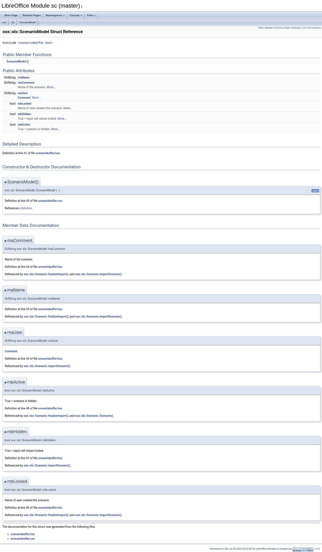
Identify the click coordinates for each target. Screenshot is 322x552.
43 (27, 309)
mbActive (24, 124)
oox (4, 22)
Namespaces (55, 15)
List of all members (311, 28)
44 (27, 266)
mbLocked (24, 103)
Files (91, 15)
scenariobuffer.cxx (50, 200)
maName (24, 77)
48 (27, 408)
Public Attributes (292, 28)
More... (51, 87)
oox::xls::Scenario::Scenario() (94, 415)
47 (27, 458)
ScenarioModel (28, 22)
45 (27, 358)
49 (27, 200)
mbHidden (24, 114)
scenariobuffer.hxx (35, 43)
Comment (24, 97)
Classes (76, 15)
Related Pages (32, 15)
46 (27, 507)
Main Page (11, 15)
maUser (23, 93)
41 (25, 153)
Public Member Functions (270, 28)
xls (13, 22)
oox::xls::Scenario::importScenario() (98, 274)
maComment (26, 82)
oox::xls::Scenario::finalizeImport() (46, 274)
